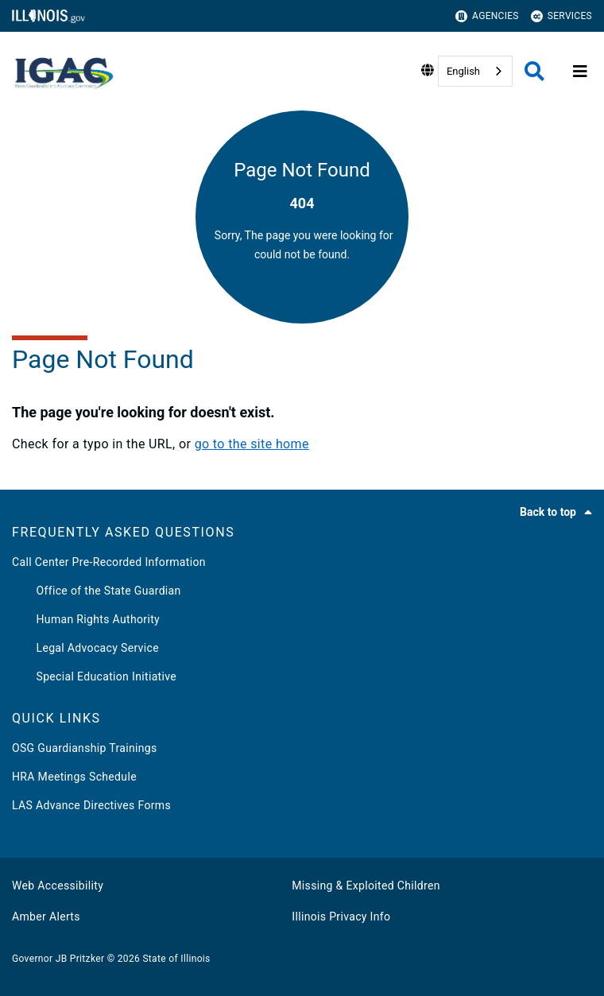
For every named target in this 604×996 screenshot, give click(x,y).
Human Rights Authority (86, 619)
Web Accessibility (57, 885)
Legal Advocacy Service (85, 647)
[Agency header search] (534, 71)
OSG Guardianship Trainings (84, 748)
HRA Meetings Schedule (74, 776)
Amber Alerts (46, 916)
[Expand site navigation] (580, 71)
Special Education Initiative (94, 676)
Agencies (487, 16)
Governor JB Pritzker (58, 958)
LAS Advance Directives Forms (91, 805)
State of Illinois (176, 958)
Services (561, 16)
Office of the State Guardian (96, 590)
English (463, 71)
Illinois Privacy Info (341, 916)
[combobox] (475, 71)
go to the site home (252, 443)
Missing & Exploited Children (365, 885)
